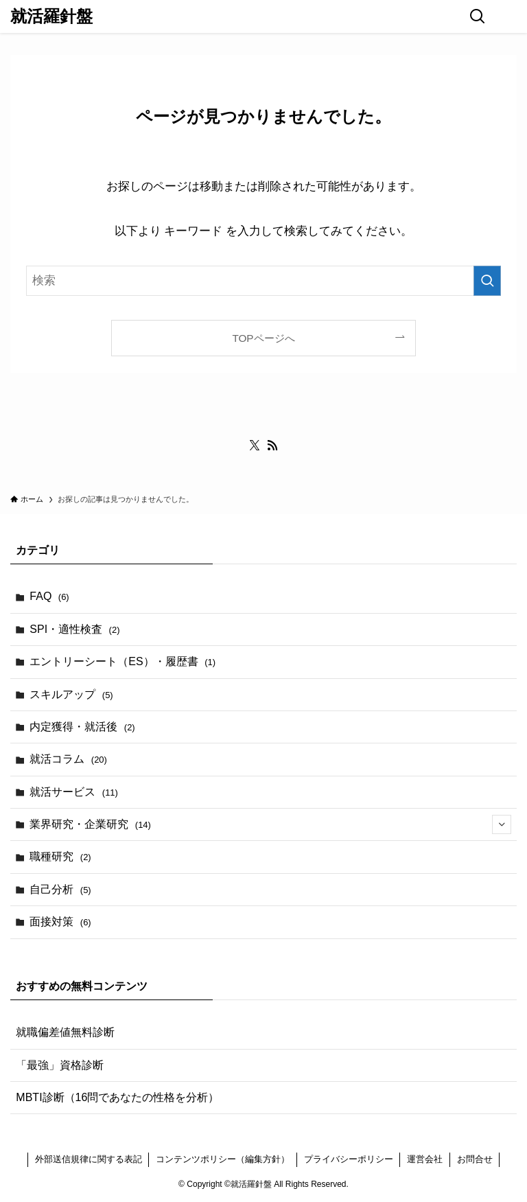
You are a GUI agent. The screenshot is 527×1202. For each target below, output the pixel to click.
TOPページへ (263, 338)
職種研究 (60, 856)
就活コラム (68, 759)
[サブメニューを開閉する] (501, 824)
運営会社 (425, 1159)
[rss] (272, 445)
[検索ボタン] (477, 16)
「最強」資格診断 (60, 1065)
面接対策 (60, 921)
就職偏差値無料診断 (65, 1032)
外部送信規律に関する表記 (88, 1159)
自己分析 (60, 889)
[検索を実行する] (487, 281)
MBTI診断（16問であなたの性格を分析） (117, 1097)
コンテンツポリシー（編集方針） (223, 1159)
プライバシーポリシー (348, 1159)
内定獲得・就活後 (82, 726)
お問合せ (475, 1159)
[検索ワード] (263, 281)
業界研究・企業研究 (270, 824)
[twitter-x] (254, 445)
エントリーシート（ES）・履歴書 (122, 661)
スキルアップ (71, 694)
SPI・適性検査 (74, 629)
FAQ (49, 596)
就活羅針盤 (51, 16)
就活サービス (74, 792)
